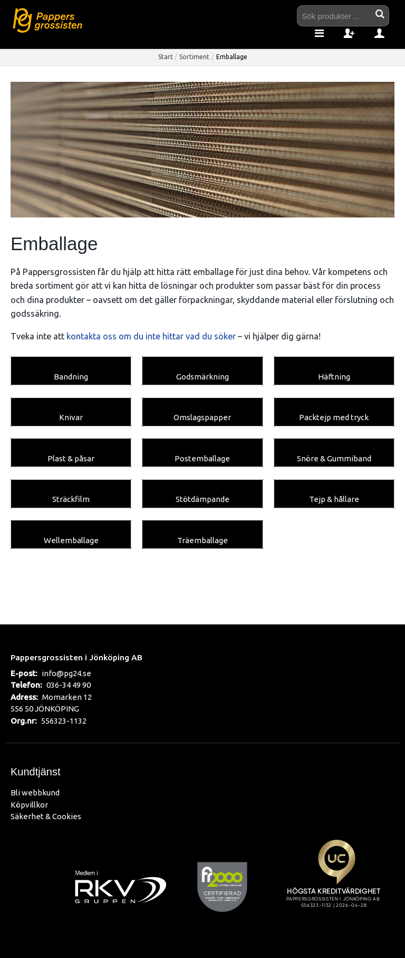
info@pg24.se (66, 673)
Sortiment (194, 56)
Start (165, 56)
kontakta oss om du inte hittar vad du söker (151, 336)
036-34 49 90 (68, 684)
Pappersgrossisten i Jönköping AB (76, 657)
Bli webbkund (35, 792)
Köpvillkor (29, 804)
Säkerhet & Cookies (46, 816)
